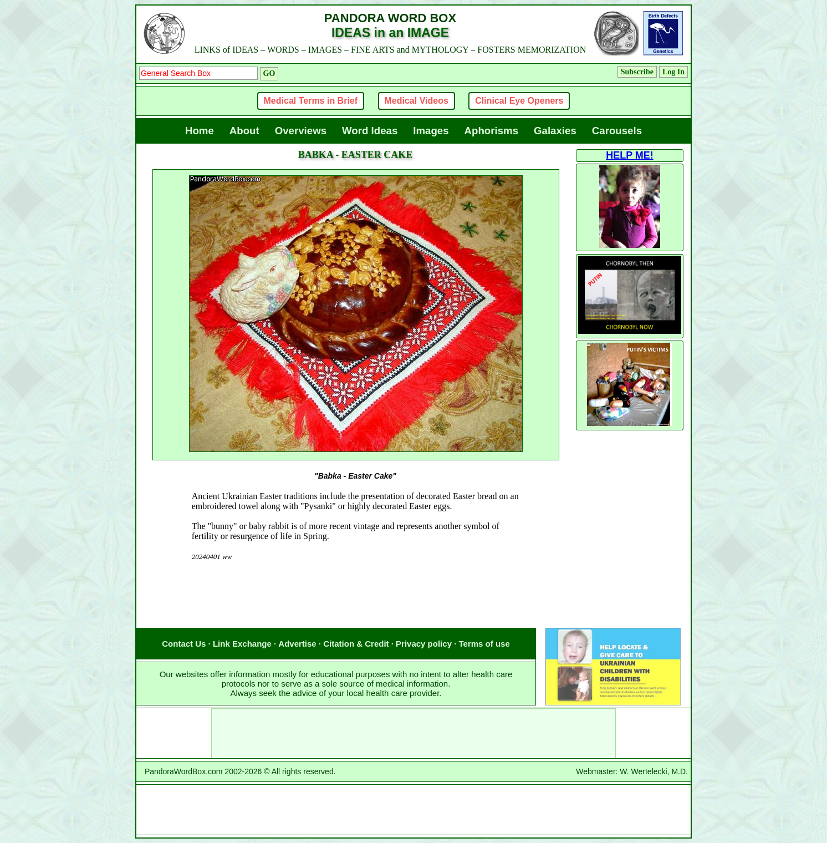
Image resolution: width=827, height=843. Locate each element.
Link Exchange (242, 643)
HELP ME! (630, 155)
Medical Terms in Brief (311, 100)
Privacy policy (424, 643)
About (244, 130)
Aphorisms (491, 130)
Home (199, 130)
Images (430, 130)
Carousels (617, 130)
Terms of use (484, 643)
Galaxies (555, 130)
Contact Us (184, 643)
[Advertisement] (355, 605)
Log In (673, 72)
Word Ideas (369, 130)
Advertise (297, 643)
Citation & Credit (356, 643)
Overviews (300, 130)
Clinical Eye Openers (519, 100)
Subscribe (637, 72)
